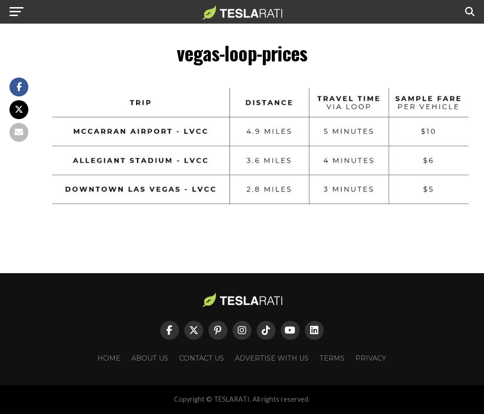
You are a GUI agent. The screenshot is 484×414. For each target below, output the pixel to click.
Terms (332, 358)
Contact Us (201, 358)
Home (109, 358)
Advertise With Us (272, 358)
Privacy (370, 358)
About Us (149, 358)
